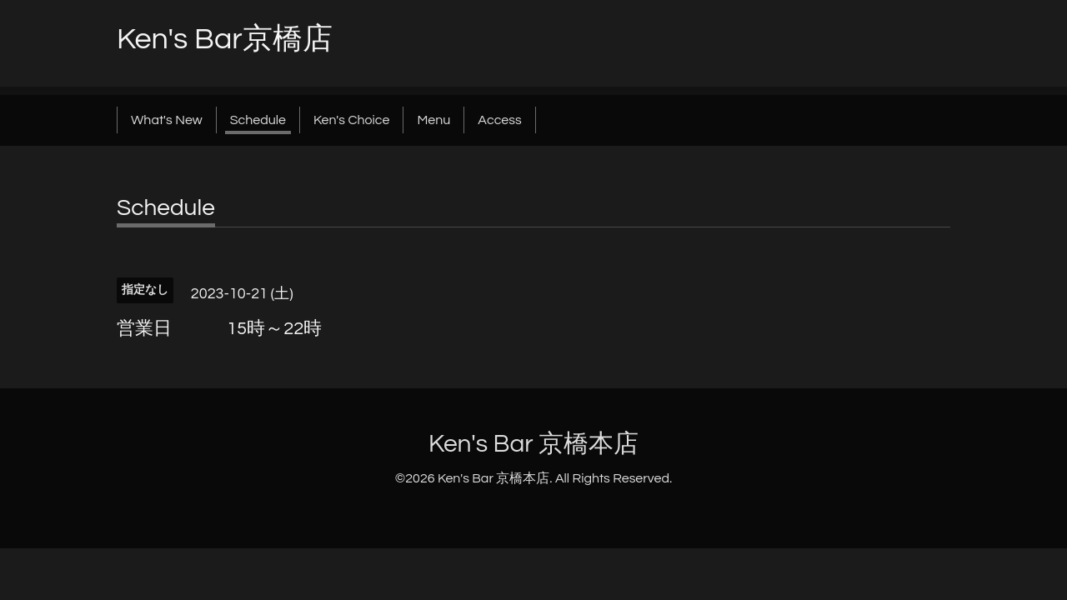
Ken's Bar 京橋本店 (533, 444)
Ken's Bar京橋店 (225, 39)
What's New (167, 120)
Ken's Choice (351, 120)
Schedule (258, 120)
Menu (433, 120)
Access (499, 120)
